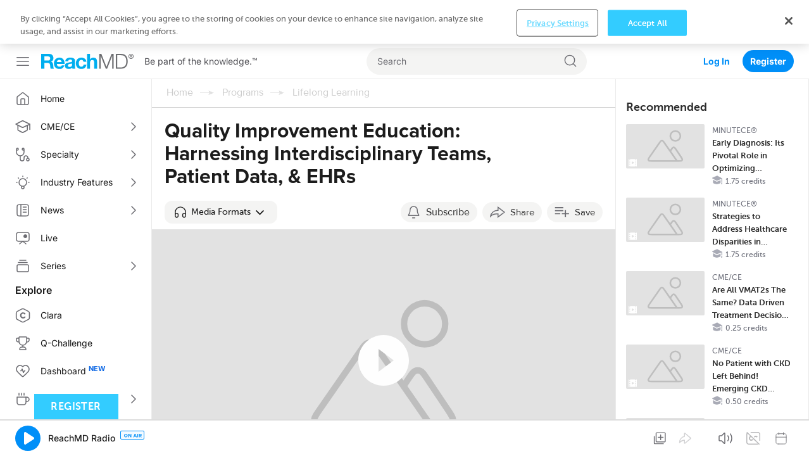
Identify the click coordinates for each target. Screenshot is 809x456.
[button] (221, 168)
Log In (716, 17)
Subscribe (448, 168)
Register (768, 17)
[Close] (789, 441)
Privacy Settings (558, 443)
